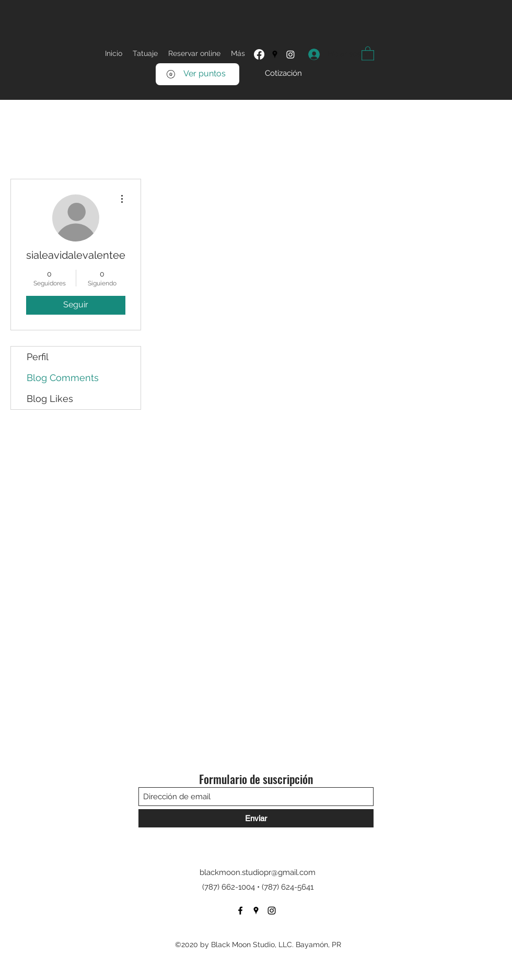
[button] (368, 53)
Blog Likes (50, 398)
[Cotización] (283, 73)
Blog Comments (63, 377)
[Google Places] (275, 54)
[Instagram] (290, 54)
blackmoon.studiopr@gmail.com (258, 872)
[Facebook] (259, 54)
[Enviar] (256, 818)
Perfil (38, 356)
